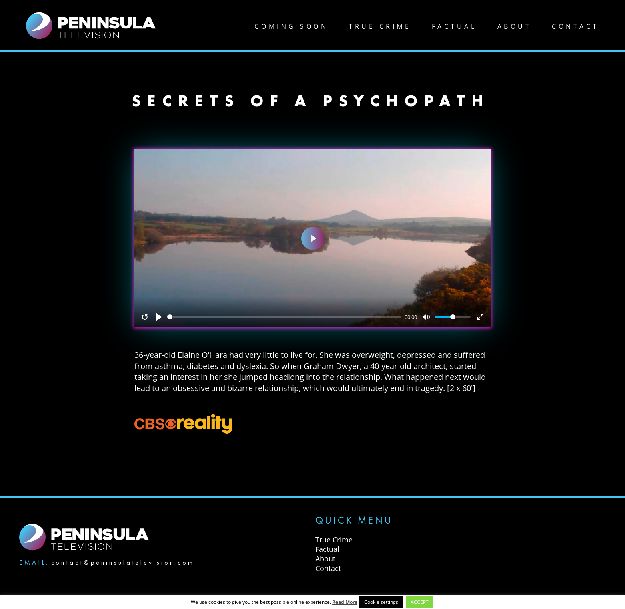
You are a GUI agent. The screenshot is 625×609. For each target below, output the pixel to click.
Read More (344, 602)
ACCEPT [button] (420, 602)
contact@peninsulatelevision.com (122, 562)
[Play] (158, 317)
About (514, 26)
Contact (575, 26)
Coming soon (291, 26)
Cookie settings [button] (381, 602)
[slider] (284, 317)
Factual (454, 26)
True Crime (380, 26)
